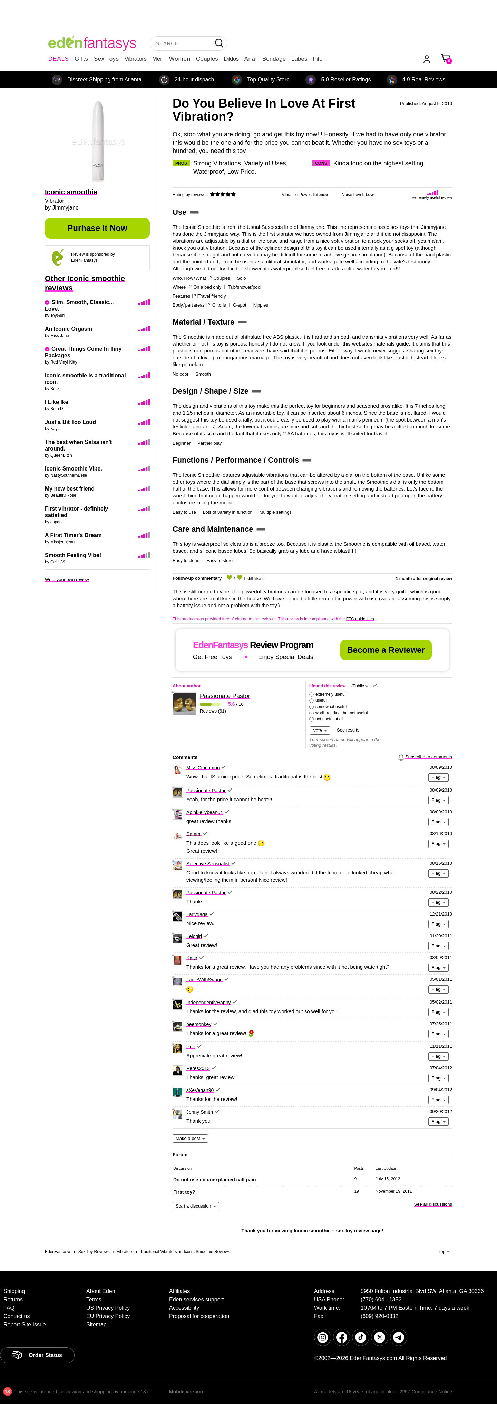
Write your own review (67, 579)
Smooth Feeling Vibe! (73, 555)
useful (321, 700)
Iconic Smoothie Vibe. (73, 469)
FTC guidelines (360, 619)
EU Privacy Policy (108, 1316)
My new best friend (70, 489)
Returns (13, 1300)
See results (348, 730)
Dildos (231, 59)
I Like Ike (56, 402)
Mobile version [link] (186, 1391)
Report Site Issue (24, 1324)
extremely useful (330, 694)
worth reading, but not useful (341, 712)
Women (180, 59)
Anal (250, 59)
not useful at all (329, 719)
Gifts (81, 59)
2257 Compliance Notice (425, 1391)
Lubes (299, 59)
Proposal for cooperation (199, 1316)
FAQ (8, 1308)
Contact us (16, 1316)
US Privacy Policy (108, 1308)
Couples (207, 59)
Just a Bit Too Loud (70, 422)
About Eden (100, 1291)
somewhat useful (331, 706)
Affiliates (179, 1291)
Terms (93, 1300)
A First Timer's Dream (73, 535)
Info (317, 59)
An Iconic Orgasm (68, 329)
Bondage (274, 59)
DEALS (58, 59)
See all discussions (433, 1204)
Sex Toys (106, 59)
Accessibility (184, 1308)
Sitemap (96, 1324)
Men (158, 59)
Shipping (14, 1291)
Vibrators (136, 59)
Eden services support (196, 1300)
